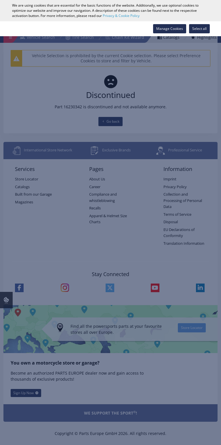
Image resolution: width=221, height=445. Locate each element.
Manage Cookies (169, 28)
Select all (199, 28)
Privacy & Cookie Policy (121, 15)
